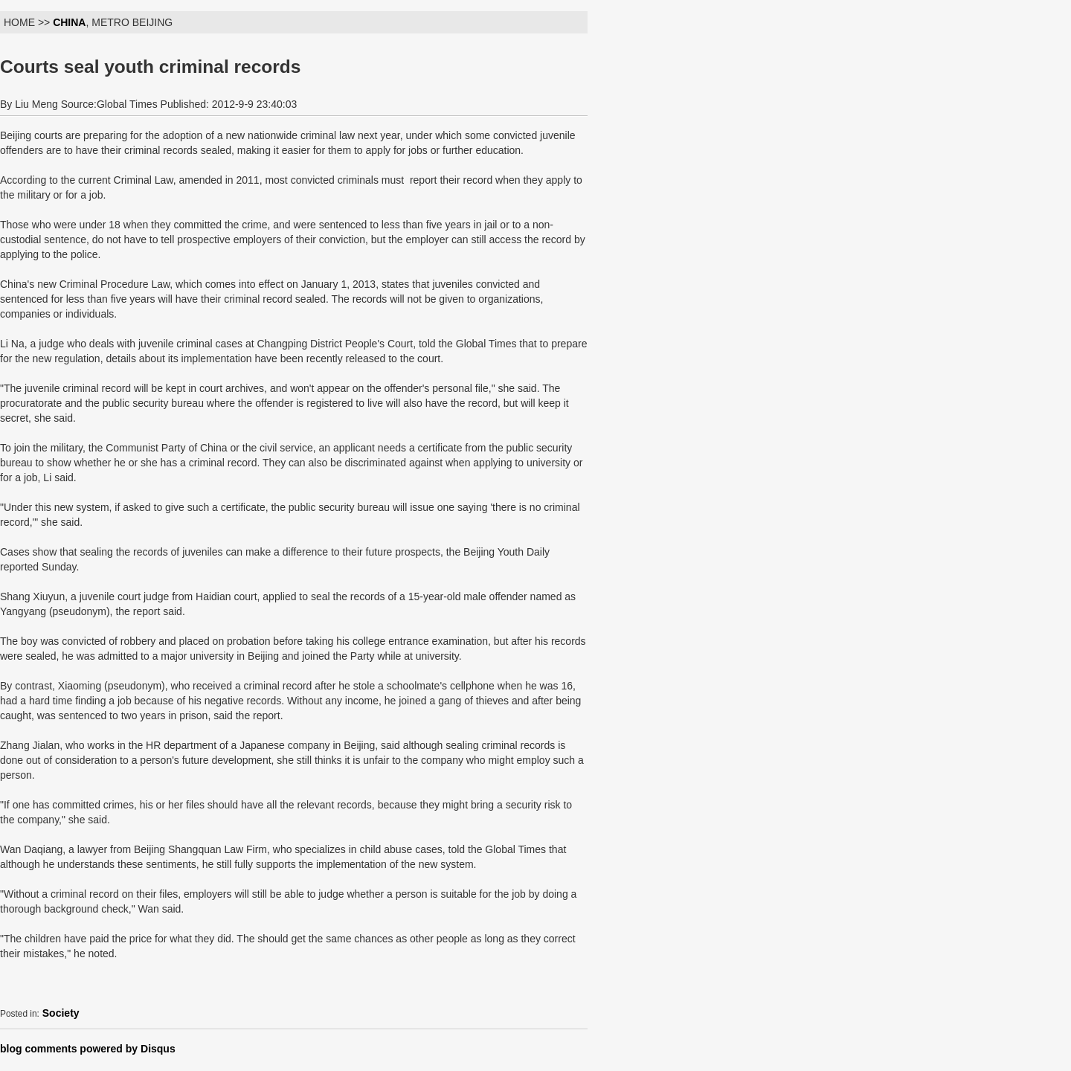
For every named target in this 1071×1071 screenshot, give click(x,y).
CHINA (69, 22)
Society (61, 1013)
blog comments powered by (88, 1049)
